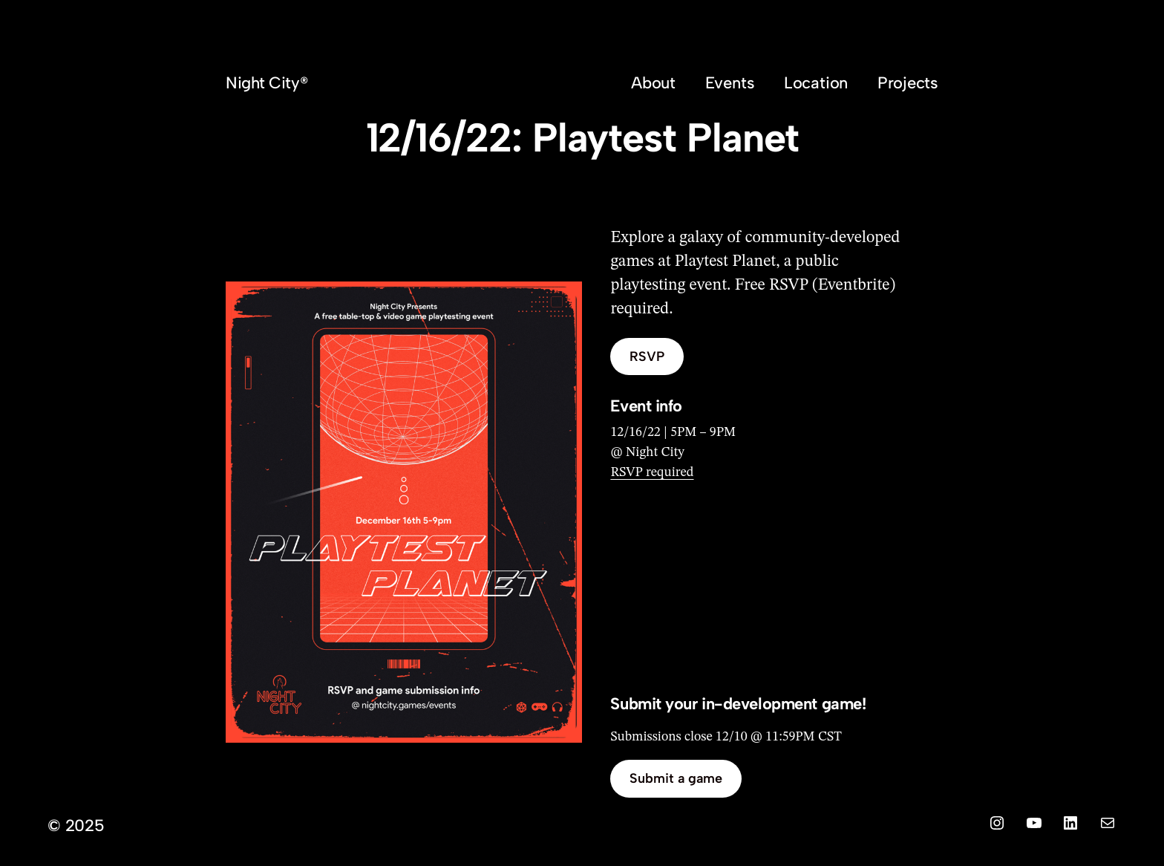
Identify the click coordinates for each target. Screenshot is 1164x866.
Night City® (266, 83)
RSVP (647, 356)
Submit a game (676, 778)
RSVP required (651, 472)
